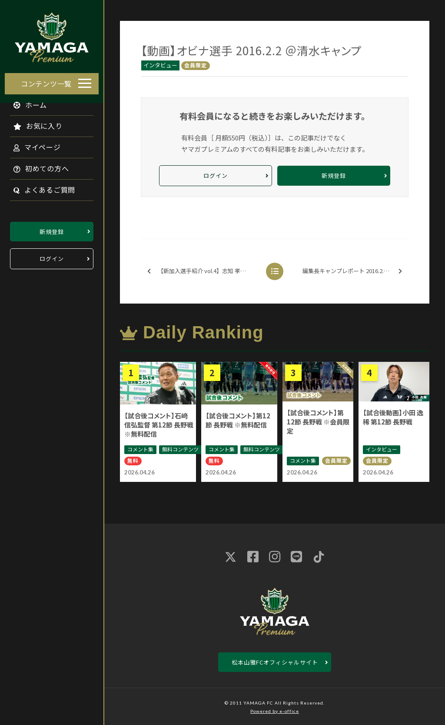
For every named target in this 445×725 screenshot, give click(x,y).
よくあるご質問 (39, 187)
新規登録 (52, 229)
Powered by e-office (274, 711)
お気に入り (33, 123)
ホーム (26, 102)
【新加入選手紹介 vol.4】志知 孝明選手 (202, 271)
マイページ (32, 145)
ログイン (52, 256)
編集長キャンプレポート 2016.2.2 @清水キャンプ (354, 271)
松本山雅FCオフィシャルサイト (275, 662)
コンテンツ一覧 (46, 81)
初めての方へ (36, 166)
